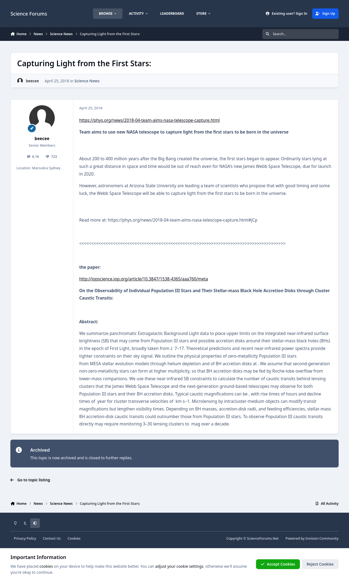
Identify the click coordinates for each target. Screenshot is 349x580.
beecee (32, 80)
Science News (87, 80)
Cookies (74, 538)
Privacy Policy (25, 538)
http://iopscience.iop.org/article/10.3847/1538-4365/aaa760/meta (143, 279)
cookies (46, 566)
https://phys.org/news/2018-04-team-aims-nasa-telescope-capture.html (149, 120)
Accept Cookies (278, 564)
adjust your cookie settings (179, 566)
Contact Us (52, 538)
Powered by (311, 538)
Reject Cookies (320, 564)
